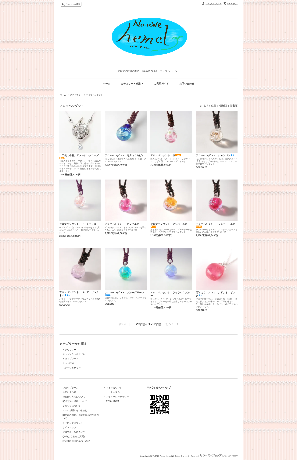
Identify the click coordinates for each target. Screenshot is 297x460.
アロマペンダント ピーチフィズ (77, 224)
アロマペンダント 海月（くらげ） (124, 155)
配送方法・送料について (75, 401)
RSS (108, 401)
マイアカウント (213, 3)
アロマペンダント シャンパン (216, 155)
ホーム (106, 83)
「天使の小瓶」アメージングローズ (79, 156)
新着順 (234, 105)
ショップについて (72, 406)
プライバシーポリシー (117, 396)
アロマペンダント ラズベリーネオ (215, 225)
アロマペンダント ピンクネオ (122, 224)
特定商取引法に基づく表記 (76, 441)
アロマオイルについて (74, 432)
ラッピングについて (73, 423)
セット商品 (68, 363)
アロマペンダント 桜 (165, 155)
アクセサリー (76, 95)
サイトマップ (69, 427)
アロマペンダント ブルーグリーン (124, 293)
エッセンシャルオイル (74, 354)
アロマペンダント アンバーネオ (168, 225)
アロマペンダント (94, 95)
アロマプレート (70, 358)
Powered (214, 456)
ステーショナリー (72, 367)
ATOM (116, 401)
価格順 (223, 105)
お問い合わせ (186, 83)
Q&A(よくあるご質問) (74, 436)
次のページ (172, 324)
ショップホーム (70, 387)
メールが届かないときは (75, 410)
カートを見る (113, 392)
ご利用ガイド (161, 83)
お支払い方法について (74, 396)
